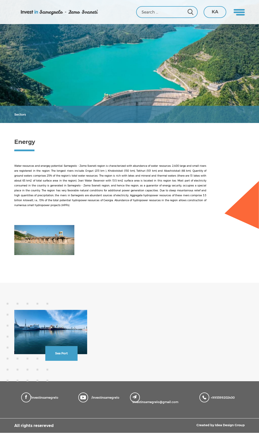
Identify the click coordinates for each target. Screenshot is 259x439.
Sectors (18, 114)
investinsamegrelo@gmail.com (155, 405)
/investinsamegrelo (41, 403)
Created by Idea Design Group (214, 431)
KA (215, 12)
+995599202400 (218, 403)
